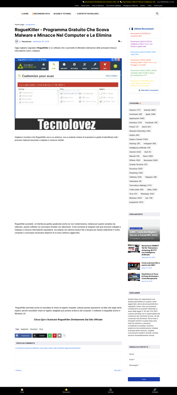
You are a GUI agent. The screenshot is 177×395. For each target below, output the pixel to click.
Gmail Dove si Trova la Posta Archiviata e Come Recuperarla (150, 276)
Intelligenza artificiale (139, 147)
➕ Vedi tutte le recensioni (148, 90)
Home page (19, 25)
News (148, 156)
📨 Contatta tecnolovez (87, 14)
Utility (149, 6)
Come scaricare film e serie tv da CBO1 (151, 264)
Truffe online (158, 6)
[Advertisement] (68, 162)
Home (77, 6)
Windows (135, 198)
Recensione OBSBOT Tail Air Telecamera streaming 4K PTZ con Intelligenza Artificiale (150, 250)
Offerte (134, 160)
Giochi (146, 127)
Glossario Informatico (139, 131)
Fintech (133, 127)
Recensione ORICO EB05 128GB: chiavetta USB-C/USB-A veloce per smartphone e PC (144, 72)
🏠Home (25, 14)
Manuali (134, 156)
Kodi (148, 152)
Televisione (135, 181)
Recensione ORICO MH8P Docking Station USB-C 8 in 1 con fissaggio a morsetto (143, 62)
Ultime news (85, 6)
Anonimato (135, 114)
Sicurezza (33, 329)
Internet (135, 152)
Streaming (136, 173)
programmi (30, 25)
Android (149, 110)
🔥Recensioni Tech (41, 14)
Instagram (150, 143)
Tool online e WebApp (113, 6)
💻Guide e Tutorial (62, 14)
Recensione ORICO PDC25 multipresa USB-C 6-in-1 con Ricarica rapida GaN (142, 44)
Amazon (134, 110)
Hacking (134, 143)
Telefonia (135, 177)
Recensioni (151, 160)
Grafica (142, 6)
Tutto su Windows (98, 6)
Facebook (151, 122)
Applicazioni (136, 118)
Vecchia (117, 370)
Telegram (151, 177)
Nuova (18, 370)
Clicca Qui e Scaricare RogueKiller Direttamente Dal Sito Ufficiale (68, 319)
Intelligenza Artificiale (130, 6)
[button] (157, 14)
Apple (150, 114)
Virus (41, 329)
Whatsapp (147, 194)
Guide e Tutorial (138, 139)
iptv (149, 198)
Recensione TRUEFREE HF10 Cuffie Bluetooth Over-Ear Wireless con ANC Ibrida (142, 83)
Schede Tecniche (138, 164)
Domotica (135, 122)
